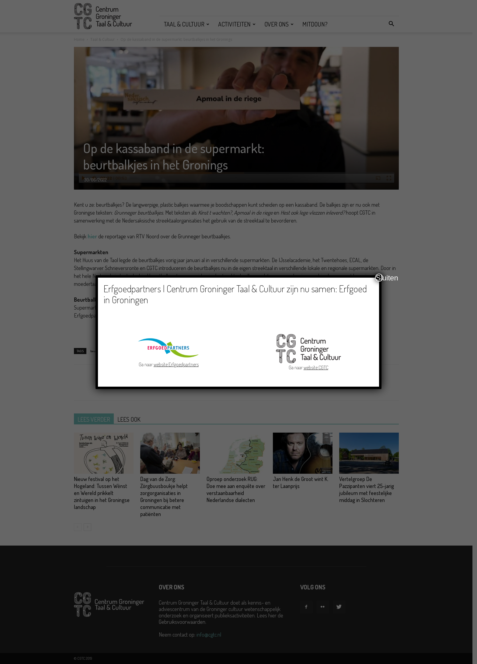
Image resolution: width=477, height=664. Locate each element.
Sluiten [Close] (379, 278)
